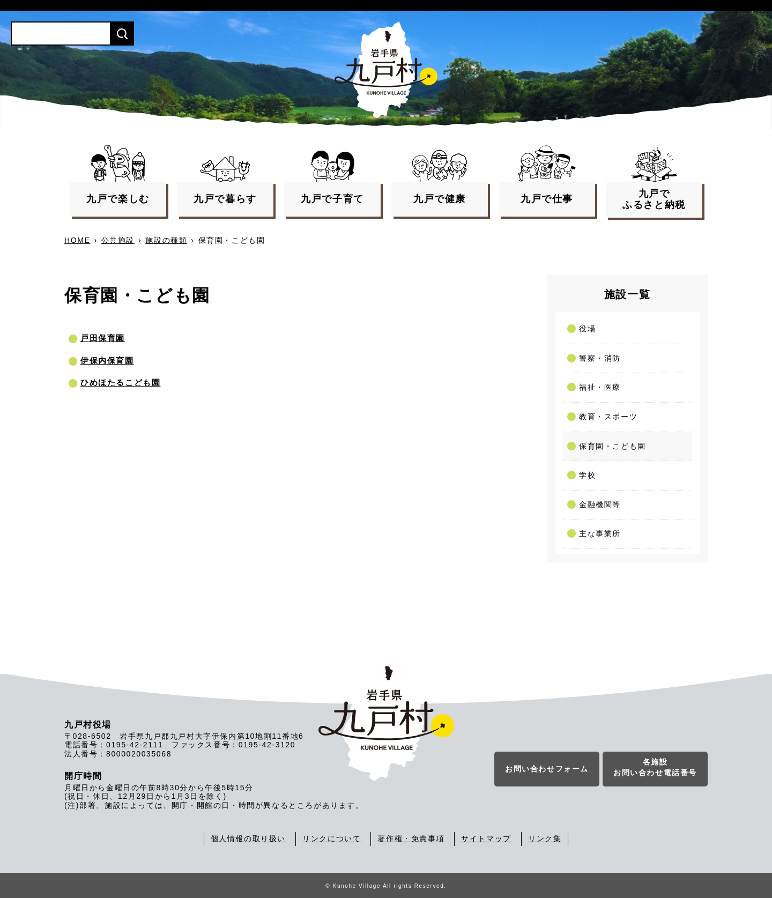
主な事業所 (600, 533)
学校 (587, 475)
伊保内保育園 (107, 360)
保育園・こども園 (612, 446)
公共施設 (118, 240)
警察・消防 (600, 358)
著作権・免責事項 (410, 838)
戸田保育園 (102, 338)
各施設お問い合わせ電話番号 (655, 767)
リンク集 (544, 838)
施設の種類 (166, 240)
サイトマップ (486, 838)
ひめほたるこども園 (120, 382)
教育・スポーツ (608, 416)
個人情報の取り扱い (248, 838)
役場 (587, 328)
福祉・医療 (600, 387)
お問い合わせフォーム (547, 769)
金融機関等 (600, 504)
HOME (77, 240)
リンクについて (331, 838)
